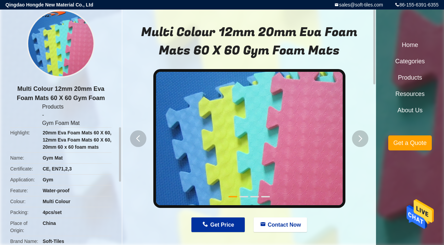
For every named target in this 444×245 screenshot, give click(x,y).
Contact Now (284, 225)
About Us (410, 110)
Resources (410, 94)
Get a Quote (410, 143)
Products (53, 107)
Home (410, 45)
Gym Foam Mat (61, 123)
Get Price (222, 225)
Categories (410, 61)
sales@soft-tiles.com (361, 4)
